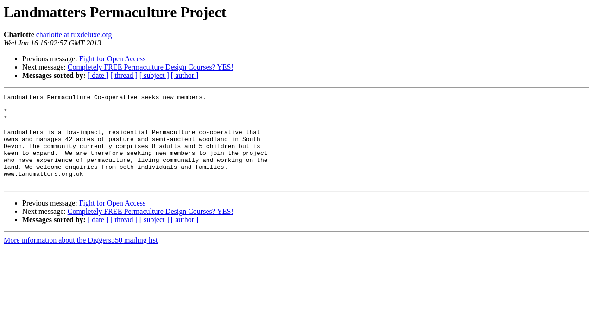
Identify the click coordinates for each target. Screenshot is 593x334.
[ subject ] (154, 75)
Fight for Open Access (112, 59)
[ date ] (98, 75)
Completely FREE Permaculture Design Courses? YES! (150, 67)
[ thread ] (124, 75)
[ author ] (185, 75)
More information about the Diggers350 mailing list (81, 258)
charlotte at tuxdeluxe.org (74, 35)
